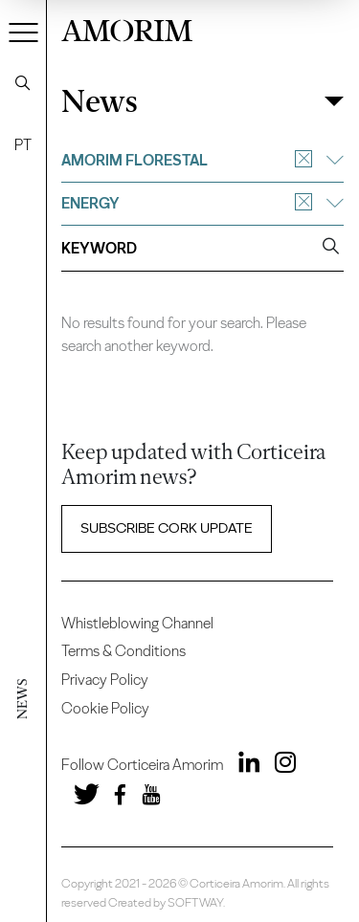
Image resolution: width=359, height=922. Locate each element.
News (99, 101)
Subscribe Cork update (166, 528)
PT (23, 145)
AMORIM (126, 28)
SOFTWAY (195, 902)
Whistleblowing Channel (137, 623)
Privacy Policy (104, 679)
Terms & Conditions (123, 651)
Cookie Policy (105, 708)
